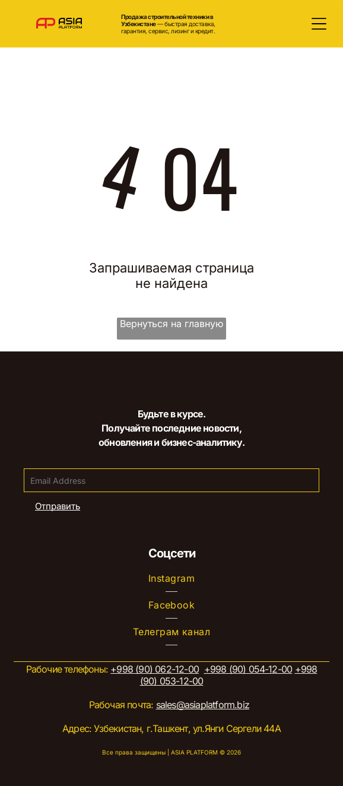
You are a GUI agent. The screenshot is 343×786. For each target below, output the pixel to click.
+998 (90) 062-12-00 (154, 669)
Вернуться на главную (171, 323)
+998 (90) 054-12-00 (248, 669)
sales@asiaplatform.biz (202, 705)
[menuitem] (172, 578)
